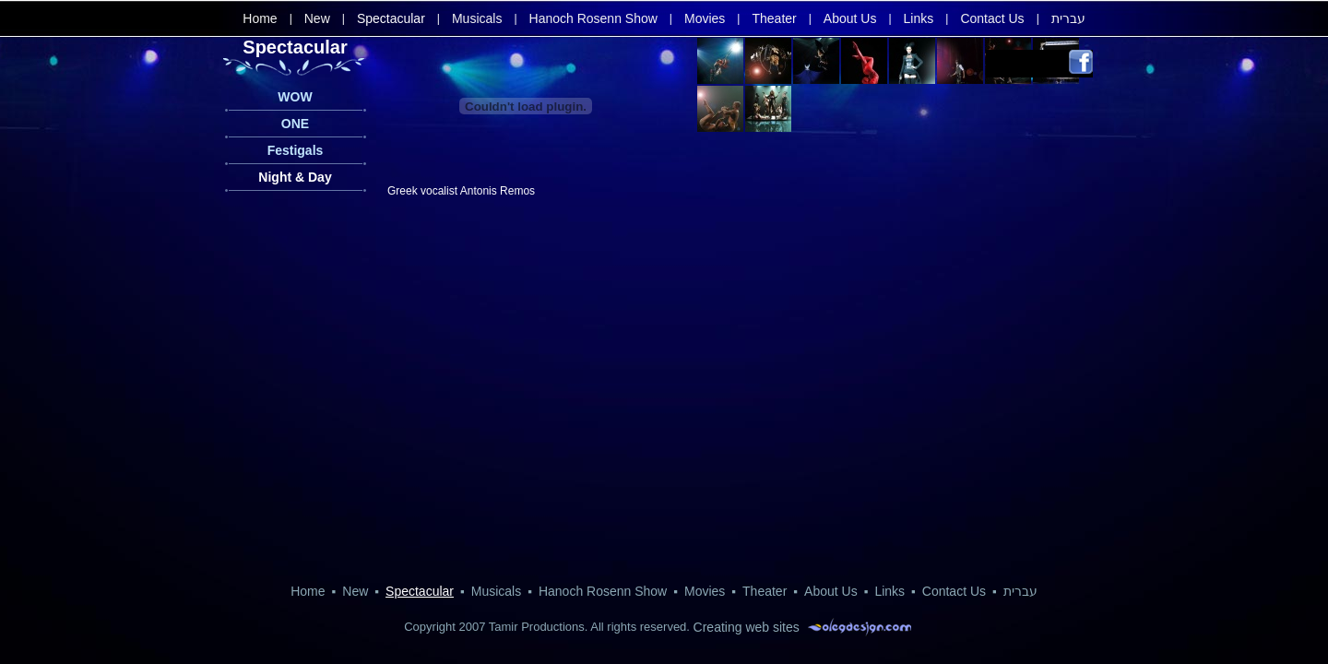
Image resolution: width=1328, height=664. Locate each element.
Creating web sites (747, 627)
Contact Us (992, 18)
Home (260, 18)
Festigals (295, 150)
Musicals (477, 18)
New (317, 18)
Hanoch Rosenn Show (593, 18)
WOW (295, 96)
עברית (1068, 18)
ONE (295, 123)
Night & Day (294, 177)
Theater (774, 18)
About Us (850, 18)
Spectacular (391, 18)
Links (919, 18)
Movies (704, 18)
